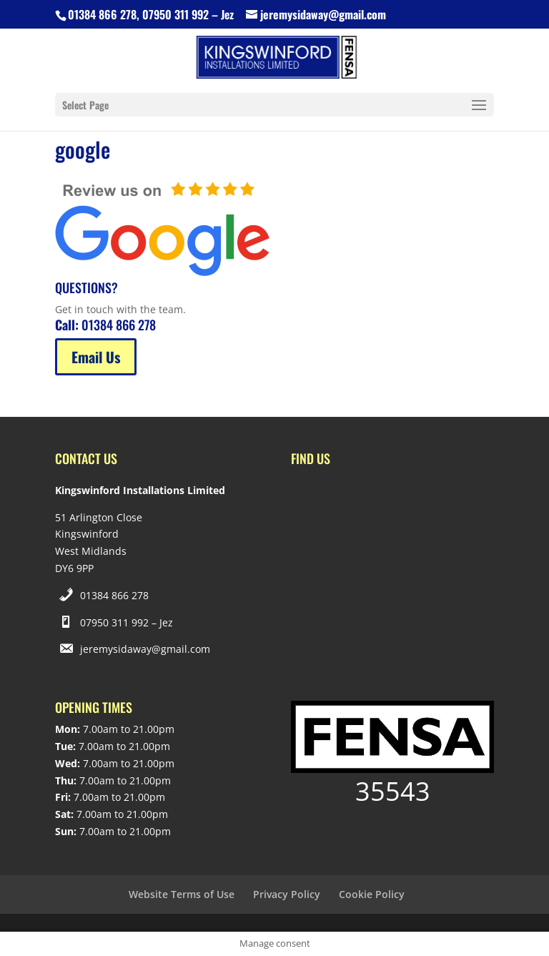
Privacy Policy (286, 894)
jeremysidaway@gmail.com (145, 649)
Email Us (95, 357)
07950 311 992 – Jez (126, 622)
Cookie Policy (372, 894)
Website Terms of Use (181, 894)
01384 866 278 (114, 595)
